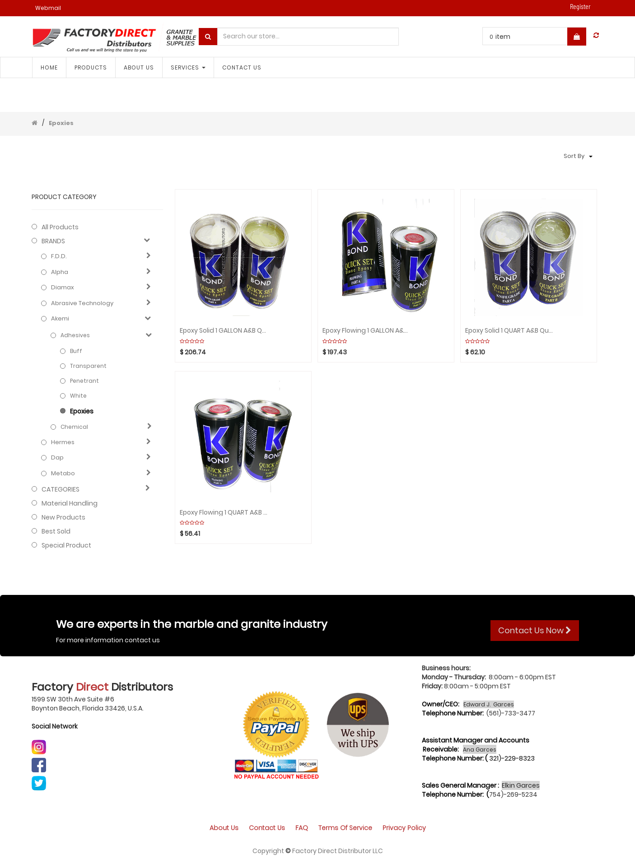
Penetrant (84, 381)
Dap (57, 458)
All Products (60, 227)
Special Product (66, 545)
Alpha (59, 272)
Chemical (74, 427)
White (78, 395)
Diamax (62, 287)
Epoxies (61, 123)
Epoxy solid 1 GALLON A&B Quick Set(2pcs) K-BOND (224, 330)
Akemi (60, 319)
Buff (76, 351)
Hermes (63, 442)
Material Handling (70, 503)
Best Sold (56, 531)
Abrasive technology (82, 303)
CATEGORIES (60, 489)
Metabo (63, 473)
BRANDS (53, 241)
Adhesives (75, 335)
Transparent (88, 366)
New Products (63, 517)
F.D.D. (59, 256)
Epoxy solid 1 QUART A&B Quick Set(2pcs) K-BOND (509, 330)
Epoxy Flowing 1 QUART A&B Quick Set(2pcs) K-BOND (224, 512)
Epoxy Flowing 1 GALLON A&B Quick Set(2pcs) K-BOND (366, 330)
